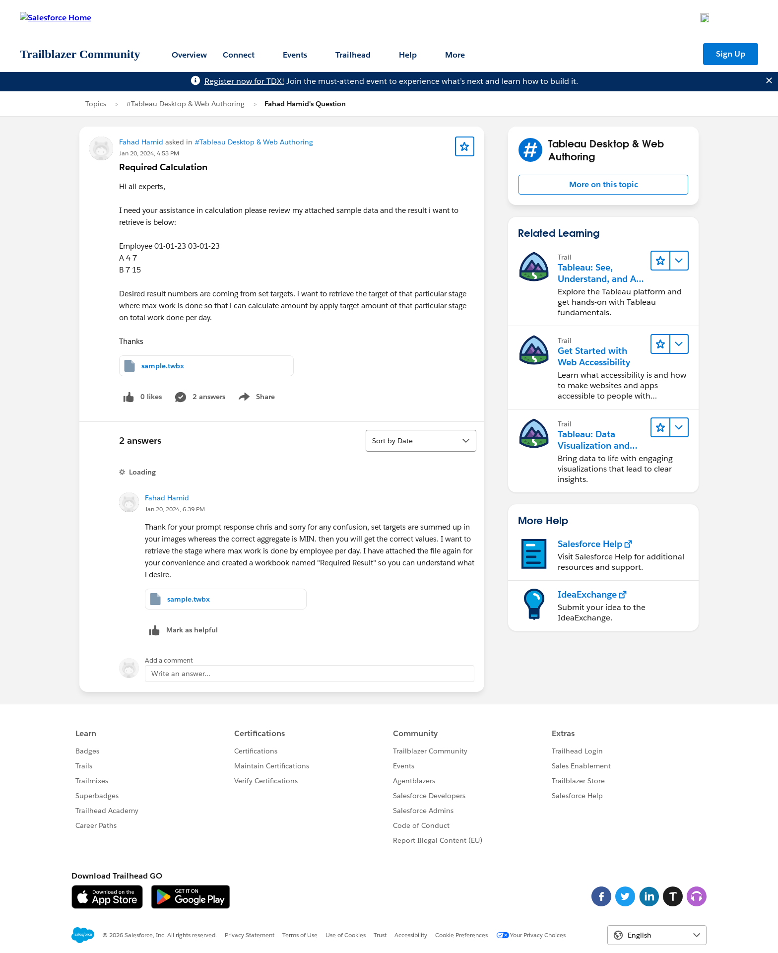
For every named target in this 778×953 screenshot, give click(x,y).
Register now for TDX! (244, 81)
